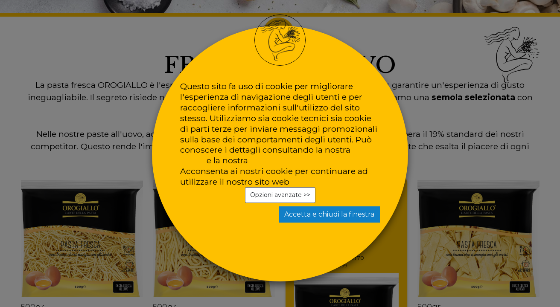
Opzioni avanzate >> (280, 195)
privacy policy (278, 160)
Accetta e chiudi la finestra (329, 214)
